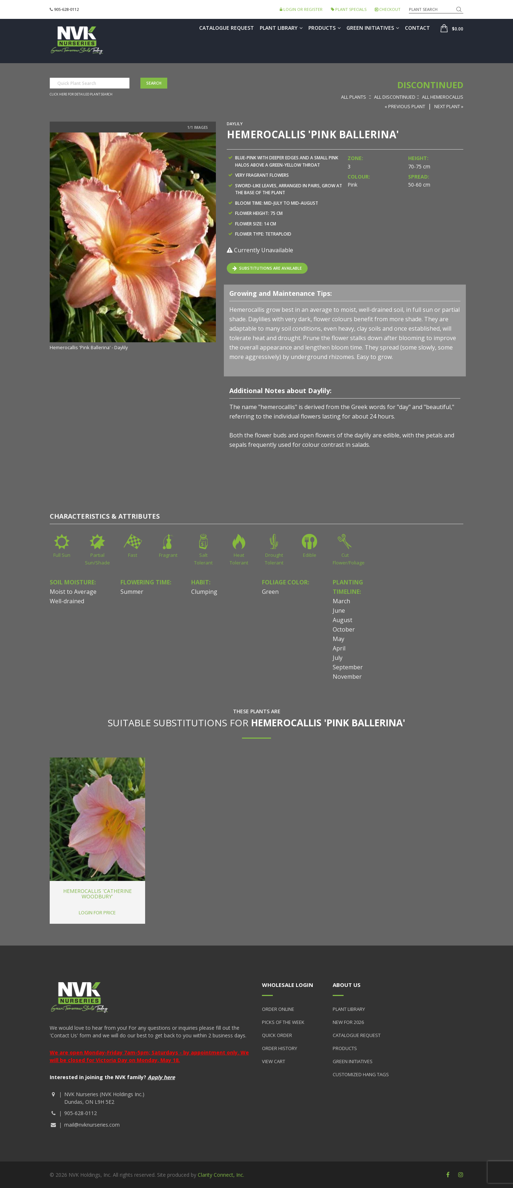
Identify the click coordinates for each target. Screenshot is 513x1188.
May (338, 639)
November (347, 677)
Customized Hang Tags (361, 1074)
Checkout (388, 9)
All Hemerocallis (442, 97)
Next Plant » (448, 106)
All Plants (353, 97)
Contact (417, 27)
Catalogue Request (226, 27)
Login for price (97, 912)
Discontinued (430, 85)
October (344, 629)
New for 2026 (348, 1022)
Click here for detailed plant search (81, 94)
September (348, 667)
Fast (132, 555)
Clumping (204, 592)
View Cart (273, 1061)
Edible (309, 555)
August (342, 620)
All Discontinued (394, 97)
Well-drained (67, 601)
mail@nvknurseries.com (92, 1124)
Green (270, 592)
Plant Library (281, 27)
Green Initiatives (372, 27)
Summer (131, 592)
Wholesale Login (287, 984)
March (341, 601)
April (339, 648)
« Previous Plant (405, 106)
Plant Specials (348, 9)
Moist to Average (73, 592)
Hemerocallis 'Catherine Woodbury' (97, 893)
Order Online (278, 1009)
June (339, 611)
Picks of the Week (283, 1022)
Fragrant (168, 555)
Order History (279, 1048)
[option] (133, 242)
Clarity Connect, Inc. (221, 1174)
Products (324, 27)
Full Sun (61, 555)
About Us (347, 984)
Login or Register (301, 9)
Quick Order (277, 1035)
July (337, 658)
